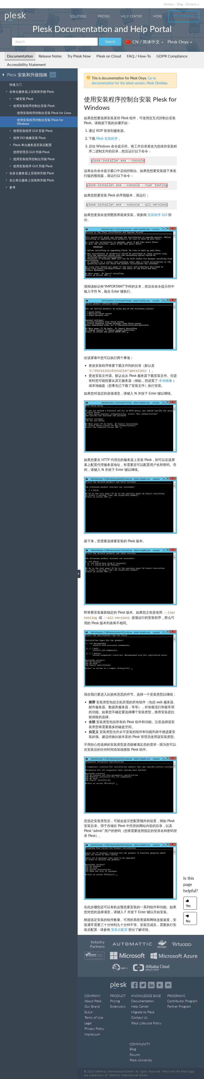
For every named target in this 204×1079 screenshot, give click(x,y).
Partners (169, 4)
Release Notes (50, 56)
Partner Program (179, 1006)
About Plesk (93, 1001)
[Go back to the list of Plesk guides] (4, 74)
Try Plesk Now (79, 56)
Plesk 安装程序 (107, 138)
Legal (88, 1023)
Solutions (78, 16)
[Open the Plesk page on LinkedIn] (151, 985)
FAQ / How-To (139, 56)
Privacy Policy (94, 1028)
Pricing (104, 16)
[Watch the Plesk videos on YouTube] (159, 985)
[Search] (55, 42)
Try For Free (183, 16)
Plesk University (141, 1060)
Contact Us (139, 1017)
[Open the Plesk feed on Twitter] (143, 985)
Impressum (92, 1034)
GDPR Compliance (171, 56)
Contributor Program (182, 1001)
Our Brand (92, 1006)
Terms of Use (93, 1017)
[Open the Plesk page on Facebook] (134, 985)
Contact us (192, 4)
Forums (135, 1055)
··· (53, 74)
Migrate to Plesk (143, 1012)
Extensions (118, 1006)
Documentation (20, 56)
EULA (88, 1012)
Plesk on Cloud (108, 56)
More (157, 16)
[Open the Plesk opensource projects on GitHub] (168, 985)
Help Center (131, 16)
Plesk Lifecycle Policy (146, 1023)
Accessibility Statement (26, 64)
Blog (180, 4)
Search (110, 42)
